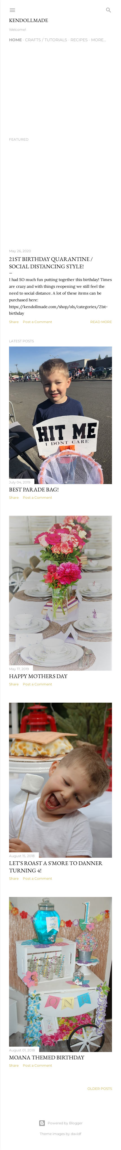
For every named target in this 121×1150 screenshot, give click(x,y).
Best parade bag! (34, 489)
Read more (101, 322)
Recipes (79, 39)
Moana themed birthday (46, 1057)
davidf (76, 1134)
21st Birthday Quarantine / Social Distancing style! (51, 262)
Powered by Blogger (61, 1123)
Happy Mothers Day (38, 676)
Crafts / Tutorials (46, 39)
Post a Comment (37, 322)
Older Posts (99, 1088)
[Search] (108, 8)
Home (15, 39)
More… (98, 39)
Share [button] (14, 322)
